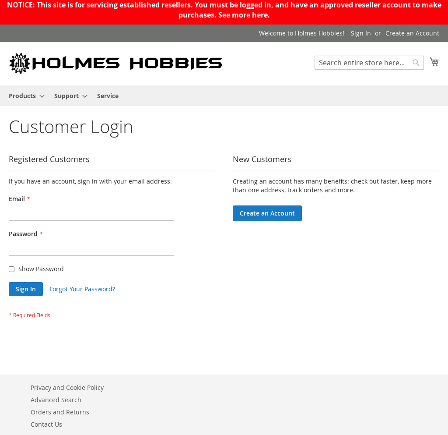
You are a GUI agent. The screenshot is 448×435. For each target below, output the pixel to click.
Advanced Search (56, 400)
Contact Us (46, 424)
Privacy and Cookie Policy (67, 387)
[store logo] (116, 63)
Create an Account (412, 33)
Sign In (361, 33)
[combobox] (369, 63)
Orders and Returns (60, 412)
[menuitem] (24, 95)
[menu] (224, 95)
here (260, 15)
